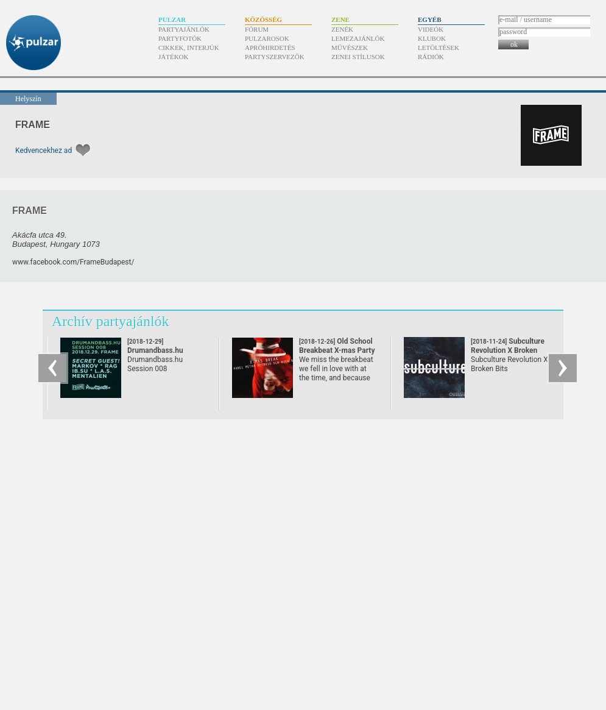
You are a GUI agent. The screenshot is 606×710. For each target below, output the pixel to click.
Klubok (432, 38)
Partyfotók (180, 38)
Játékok (173, 56)
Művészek (349, 47)
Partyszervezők (275, 56)
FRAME (32, 124)
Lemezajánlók (357, 38)
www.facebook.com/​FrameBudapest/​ (73, 262)
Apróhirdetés (270, 47)
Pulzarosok (267, 38)
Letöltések (438, 47)
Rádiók (431, 56)
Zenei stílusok (358, 56)
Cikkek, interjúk (188, 47)
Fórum (257, 29)
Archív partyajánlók (110, 321)
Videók (430, 29)
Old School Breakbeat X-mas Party (337, 350)
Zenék (342, 29)
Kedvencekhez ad (43, 150)
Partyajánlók (184, 29)
